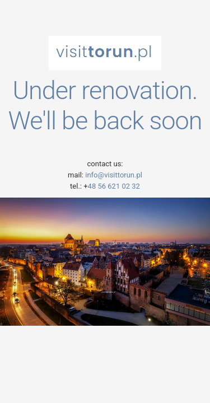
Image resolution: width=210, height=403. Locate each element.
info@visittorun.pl (112, 175)
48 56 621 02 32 (114, 186)
